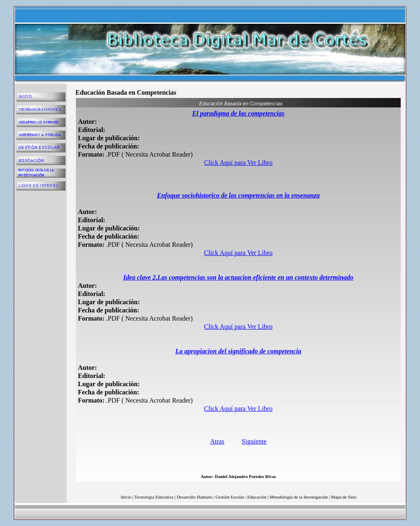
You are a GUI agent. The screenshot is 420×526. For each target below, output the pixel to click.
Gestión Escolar (229, 496)
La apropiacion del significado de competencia (238, 351)
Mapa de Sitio (343, 496)
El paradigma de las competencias (238, 113)
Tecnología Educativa (154, 496)
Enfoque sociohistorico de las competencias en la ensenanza (238, 195)
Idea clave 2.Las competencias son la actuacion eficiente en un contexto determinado (238, 277)
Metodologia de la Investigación (298, 496)
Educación (256, 496)
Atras (217, 441)
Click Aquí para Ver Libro (238, 162)
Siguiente (254, 441)
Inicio (126, 496)
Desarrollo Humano (194, 496)
